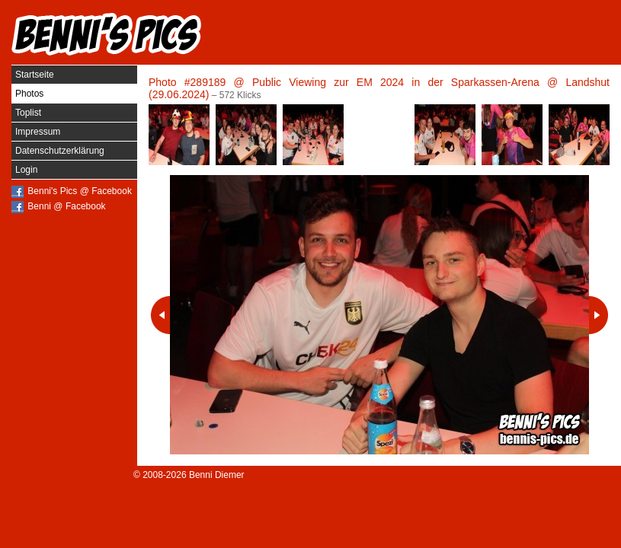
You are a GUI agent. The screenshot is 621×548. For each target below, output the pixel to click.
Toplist (28, 112)
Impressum (37, 131)
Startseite (34, 74)
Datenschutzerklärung (59, 150)
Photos (29, 93)
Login (26, 169)
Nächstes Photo (598, 315)
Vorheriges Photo (160, 315)
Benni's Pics (106, 34)
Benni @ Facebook (66, 206)
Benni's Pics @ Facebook (79, 191)
